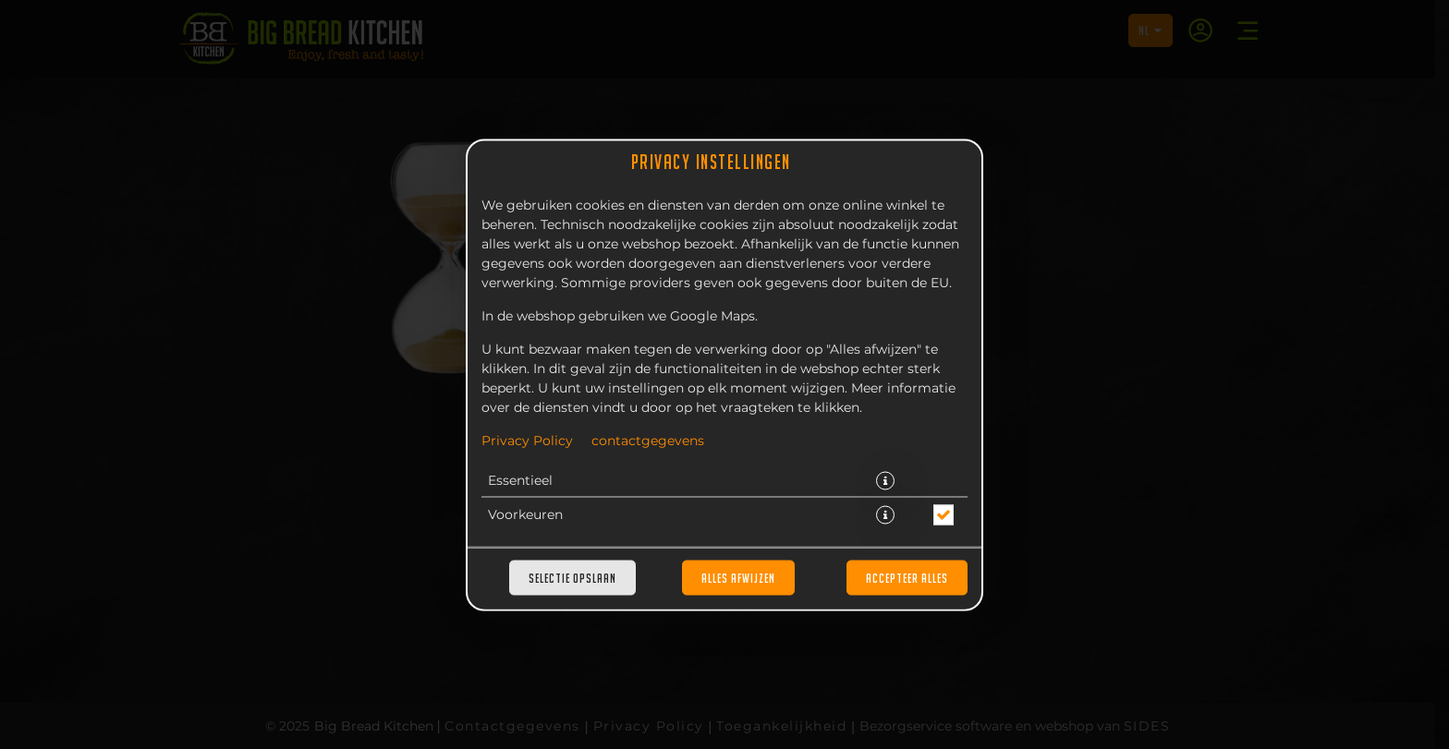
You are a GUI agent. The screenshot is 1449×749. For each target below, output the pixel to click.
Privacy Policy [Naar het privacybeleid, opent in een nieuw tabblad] (527, 440)
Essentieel (520, 480)
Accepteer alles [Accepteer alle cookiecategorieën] (907, 577)
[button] (885, 480)
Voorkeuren (525, 514)
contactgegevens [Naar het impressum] (647, 440)
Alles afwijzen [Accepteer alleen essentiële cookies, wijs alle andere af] (738, 577)
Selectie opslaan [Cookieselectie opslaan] (572, 577)
